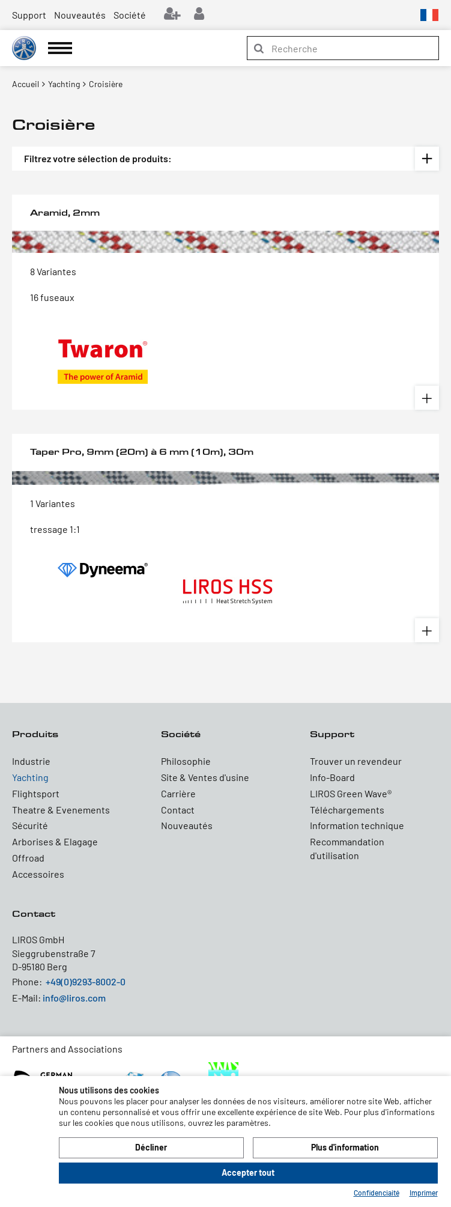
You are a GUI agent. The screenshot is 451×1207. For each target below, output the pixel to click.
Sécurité (30, 825)
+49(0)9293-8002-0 (86, 981)
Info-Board (332, 777)
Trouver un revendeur (356, 761)
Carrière (178, 793)
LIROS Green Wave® (351, 793)
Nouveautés (80, 14)
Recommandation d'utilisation (347, 848)
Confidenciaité (376, 1192)
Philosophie (186, 761)
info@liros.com (74, 997)
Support (29, 14)
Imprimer (424, 1192)
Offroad (28, 857)
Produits (35, 734)
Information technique (357, 825)
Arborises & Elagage (55, 841)
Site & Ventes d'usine (205, 777)
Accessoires (38, 874)
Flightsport (35, 793)
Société (130, 14)
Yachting (30, 777)
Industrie (31, 761)
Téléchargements (347, 809)
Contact (178, 809)
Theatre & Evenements (61, 809)
